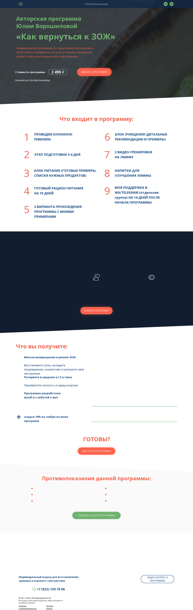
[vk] (166, 5)
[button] (96, 515)
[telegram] (172, 5)
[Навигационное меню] (21, 4)
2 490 (56, 72)
